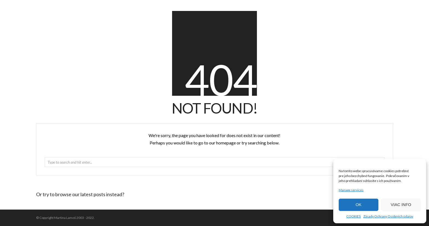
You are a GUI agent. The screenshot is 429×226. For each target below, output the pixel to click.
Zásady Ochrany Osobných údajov (388, 216)
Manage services (351, 190)
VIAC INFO (401, 204)
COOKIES (353, 216)
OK (359, 204)
